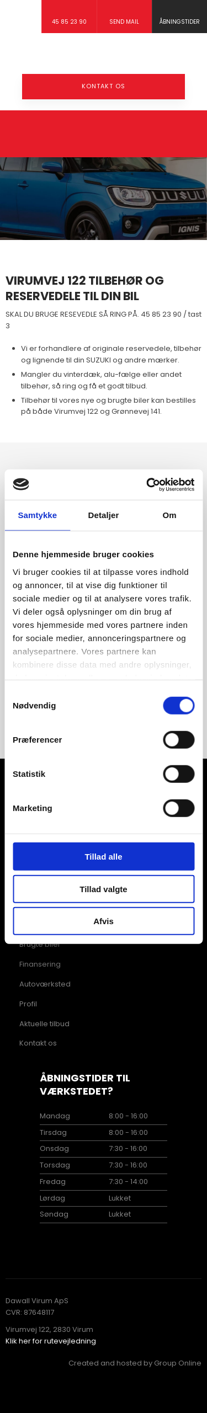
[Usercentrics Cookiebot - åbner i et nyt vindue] (147, 484)
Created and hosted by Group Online (134, 1363)
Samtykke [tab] (37, 515)
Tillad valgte (103, 888)
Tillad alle (103, 856)
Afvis (103, 921)
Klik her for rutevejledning (51, 1341)
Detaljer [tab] (103, 515)
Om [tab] (170, 515)
